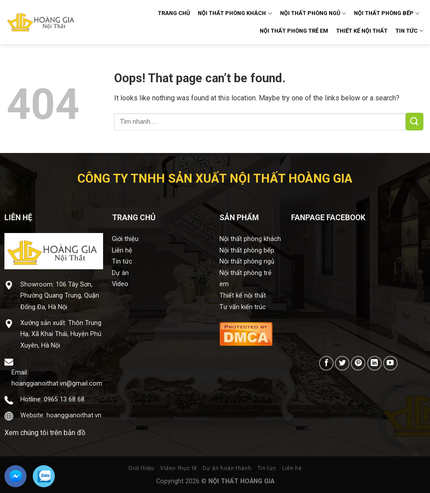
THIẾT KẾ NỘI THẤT (362, 30)
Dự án (120, 273)
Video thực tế (178, 468)
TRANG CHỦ (174, 13)
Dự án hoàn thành (227, 468)
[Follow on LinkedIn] (374, 363)
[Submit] (414, 121)
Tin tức (122, 261)
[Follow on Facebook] (326, 363)
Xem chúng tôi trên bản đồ (44, 432)
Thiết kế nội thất (242, 295)
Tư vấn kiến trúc (242, 307)
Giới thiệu (125, 239)
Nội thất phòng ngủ (246, 261)
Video (120, 284)
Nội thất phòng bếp (246, 250)
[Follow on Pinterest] (358, 363)
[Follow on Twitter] (342, 363)
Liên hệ (122, 250)
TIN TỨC (409, 31)
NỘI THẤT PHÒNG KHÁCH (235, 13)
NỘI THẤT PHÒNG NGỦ (313, 13)
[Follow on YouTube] (390, 363)
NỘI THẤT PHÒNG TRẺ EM (294, 30)
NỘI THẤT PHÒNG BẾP (386, 13)
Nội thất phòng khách (250, 239)
